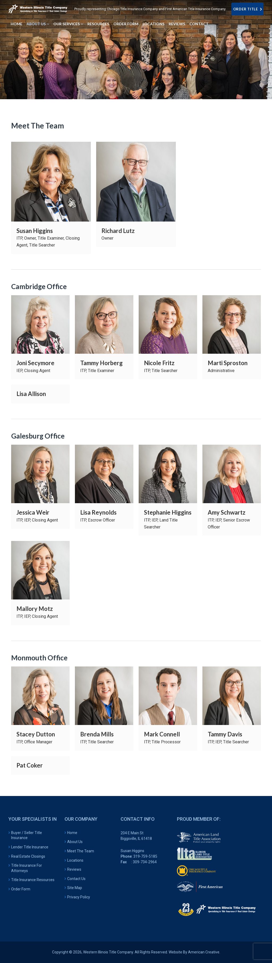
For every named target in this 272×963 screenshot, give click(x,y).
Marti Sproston (228, 362)
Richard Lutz (118, 230)
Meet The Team (80, 851)
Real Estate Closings (28, 856)
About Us (75, 842)
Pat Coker (29, 765)
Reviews (74, 869)
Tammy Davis (225, 734)
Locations (75, 860)
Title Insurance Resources (32, 880)
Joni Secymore (35, 362)
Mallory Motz (34, 608)
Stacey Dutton (35, 734)
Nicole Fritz (159, 362)
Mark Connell (162, 734)
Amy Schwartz (226, 512)
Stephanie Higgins (168, 512)
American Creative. (204, 952)
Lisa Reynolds (98, 512)
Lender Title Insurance (29, 847)
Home (72, 833)
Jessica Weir (32, 512)
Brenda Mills (97, 734)
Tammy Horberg (101, 362)
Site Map (74, 888)
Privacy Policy (78, 897)
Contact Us (76, 879)
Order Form (20, 889)
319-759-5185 (145, 856)
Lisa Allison (31, 393)
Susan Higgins (34, 230)
